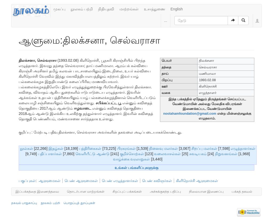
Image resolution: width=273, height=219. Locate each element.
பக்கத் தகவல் (242, 191)
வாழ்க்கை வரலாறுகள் (131, 159)
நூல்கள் (26, 148)
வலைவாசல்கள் (167, 154)
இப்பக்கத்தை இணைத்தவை (37, 191)
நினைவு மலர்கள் (163, 148)
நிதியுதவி (106, 9)
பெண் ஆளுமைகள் (81, 181)
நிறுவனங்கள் (226, 154)
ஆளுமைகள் (50, 181)
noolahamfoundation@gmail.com (189, 113)
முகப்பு (59, 9)
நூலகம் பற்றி (82, 9)
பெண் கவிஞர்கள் (157, 181)
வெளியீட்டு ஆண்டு (92, 154)
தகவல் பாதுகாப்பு (24, 203)
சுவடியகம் (198, 154)
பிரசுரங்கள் (126, 148)
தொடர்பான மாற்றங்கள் (86, 191)
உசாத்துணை (154, 9)
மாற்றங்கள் (129, 9)
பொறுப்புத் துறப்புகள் (79, 203)
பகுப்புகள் (27, 181)
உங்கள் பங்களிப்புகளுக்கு (137, 168)
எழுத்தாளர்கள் (243, 148)
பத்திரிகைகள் (90, 148)
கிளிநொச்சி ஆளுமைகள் (197, 181)
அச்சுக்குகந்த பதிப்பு (165, 191)
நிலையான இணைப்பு (206, 191)
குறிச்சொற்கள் (132, 154)
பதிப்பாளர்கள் (50, 154)
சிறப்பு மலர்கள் (204, 148)
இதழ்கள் (56, 148)
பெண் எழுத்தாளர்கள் (120, 181)
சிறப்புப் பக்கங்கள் (127, 191)
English (177, 9)
